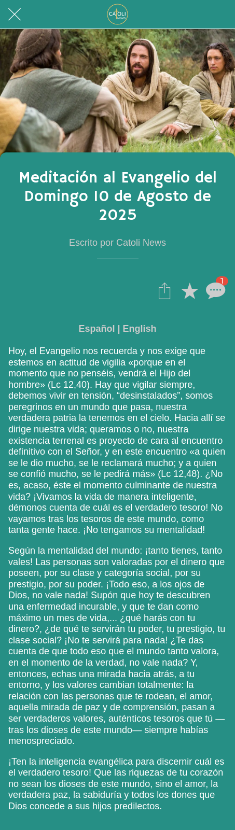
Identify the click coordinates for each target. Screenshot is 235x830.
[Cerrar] (14, 14)
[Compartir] (164, 290)
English (140, 328)
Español (96, 328)
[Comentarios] (214, 290)
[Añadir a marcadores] (189, 290)
